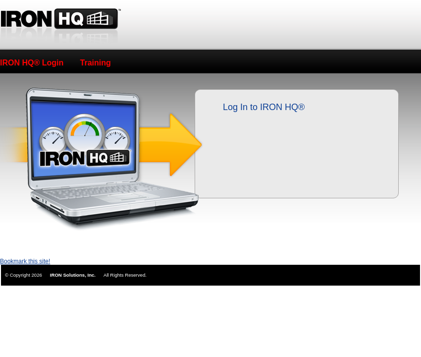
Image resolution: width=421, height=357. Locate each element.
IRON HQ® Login (31, 63)
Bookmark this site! (25, 261)
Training (95, 63)
